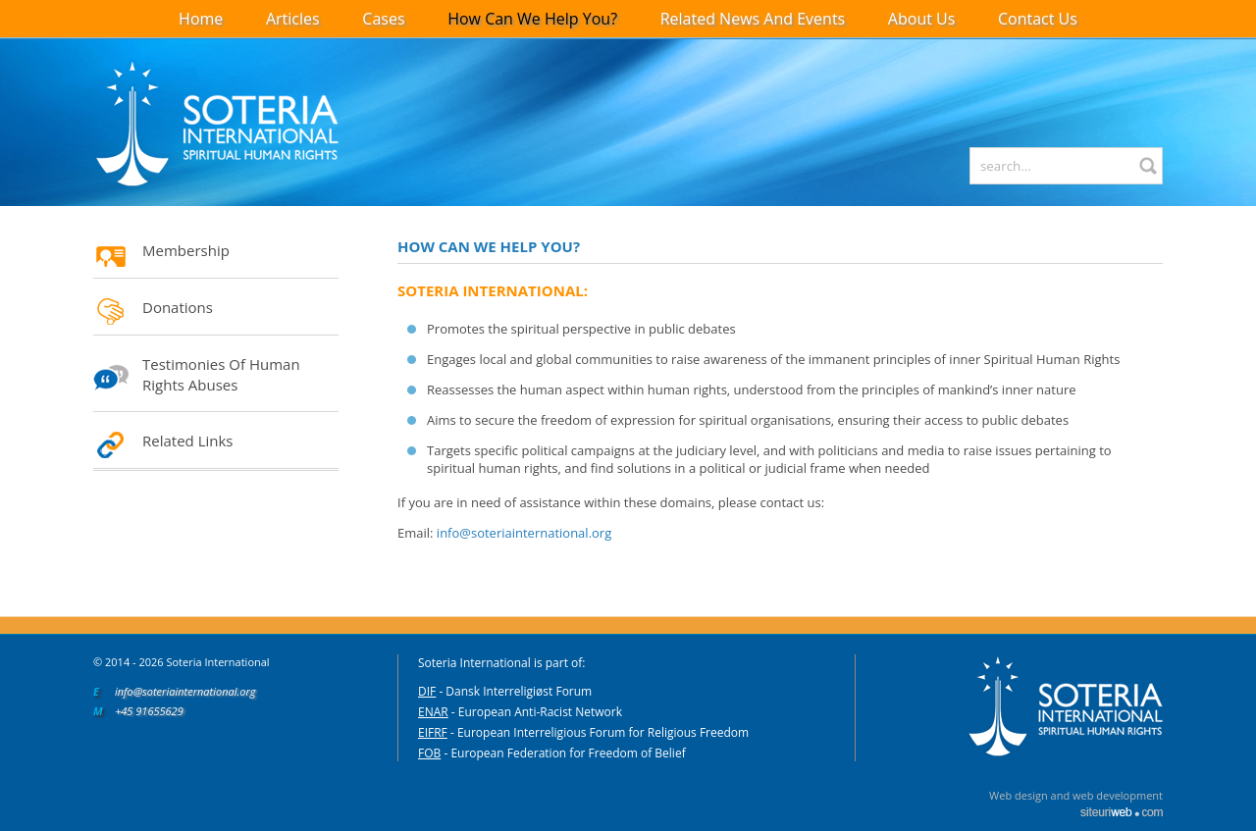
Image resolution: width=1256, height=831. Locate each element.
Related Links (188, 440)
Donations (177, 307)
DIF (427, 691)
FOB (429, 753)
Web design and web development (1076, 795)
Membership (186, 250)
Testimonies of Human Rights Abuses (221, 374)
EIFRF (432, 732)
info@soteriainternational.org (524, 533)
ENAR (433, 711)
